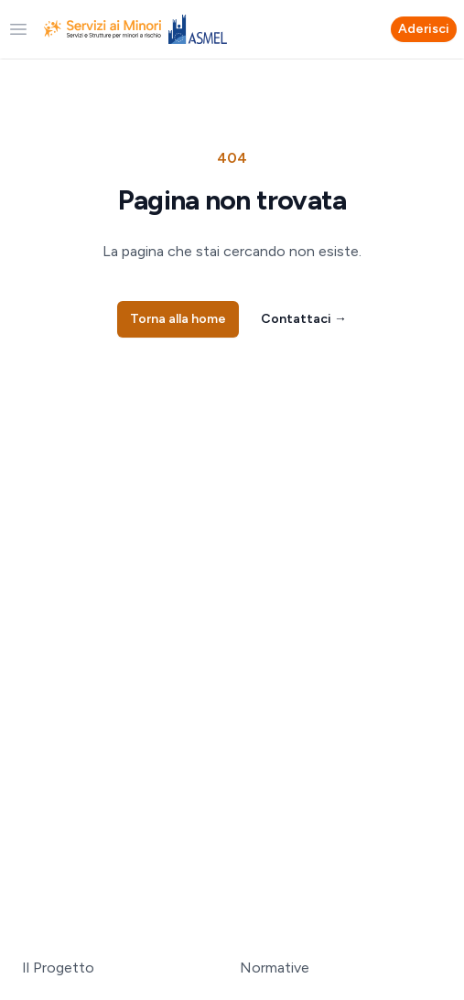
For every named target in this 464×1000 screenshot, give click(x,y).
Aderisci (423, 29)
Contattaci (304, 319)
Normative (274, 967)
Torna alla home (178, 319)
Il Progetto (58, 967)
